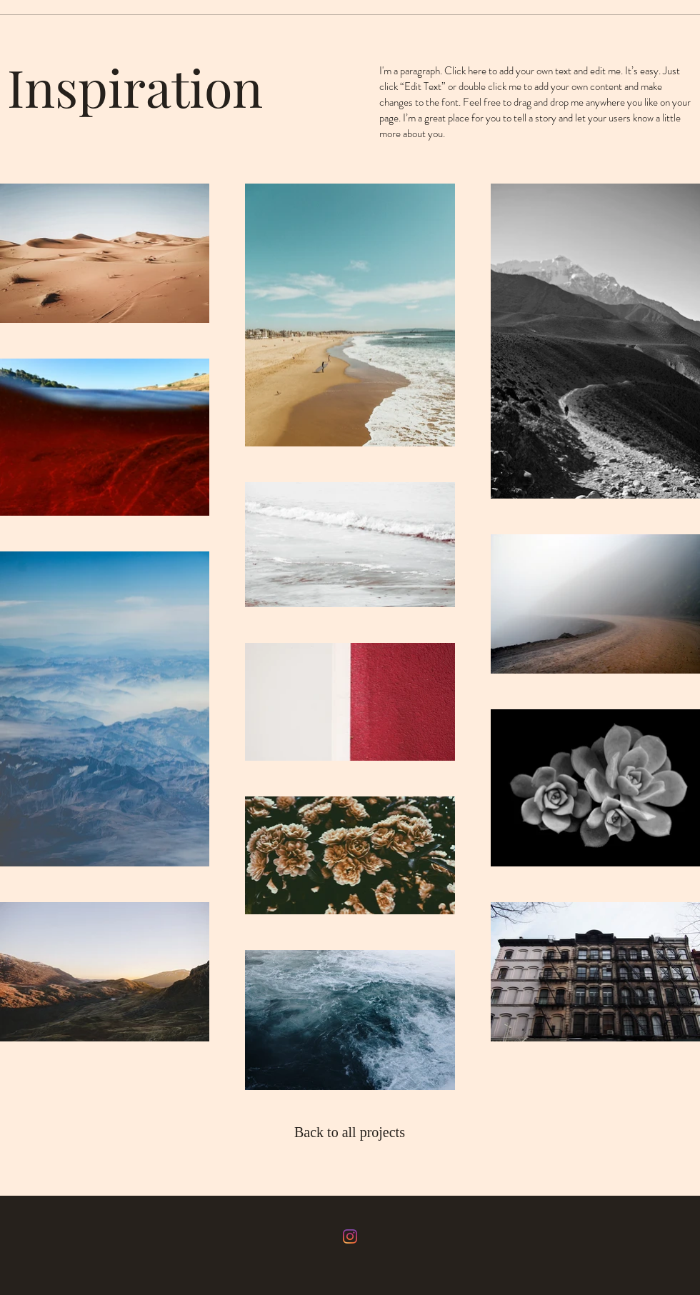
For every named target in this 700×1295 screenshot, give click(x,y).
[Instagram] (350, 1236)
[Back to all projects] (350, 1132)
